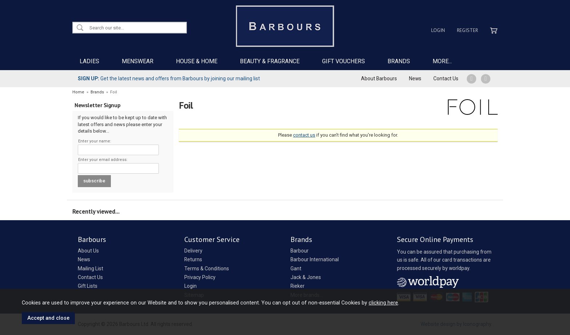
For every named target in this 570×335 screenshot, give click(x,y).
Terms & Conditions (206, 268)
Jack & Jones (305, 277)
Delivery (193, 251)
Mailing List (90, 268)
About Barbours (379, 78)
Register (467, 30)
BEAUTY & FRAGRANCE (270, 61)
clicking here (383, 303)
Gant (295, 268)
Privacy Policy (200, 277)
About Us (88, 251)
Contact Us (445, 78)
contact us (304, 135)
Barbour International (314, 259)
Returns (193, 259)
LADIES (89, 61)
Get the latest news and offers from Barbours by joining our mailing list (169, 78)
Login (438, 30)
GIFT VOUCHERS (343, 61)
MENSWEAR (137, 61)
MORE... (442, 61)
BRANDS (399, 61)
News (415, 78)
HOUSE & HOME (196, 61)
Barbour (299, 251)
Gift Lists (87, 286)
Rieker (297, 286)
